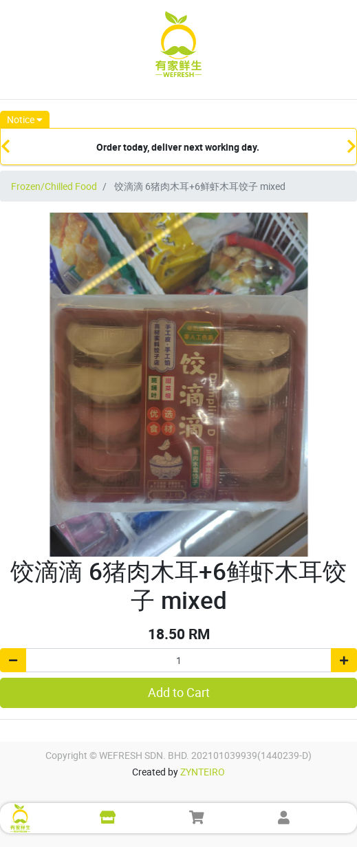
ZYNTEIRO (202, 771)
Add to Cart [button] (179, 692)
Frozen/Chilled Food (54, 186)
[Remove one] (13, 660)
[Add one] (344, 660)
